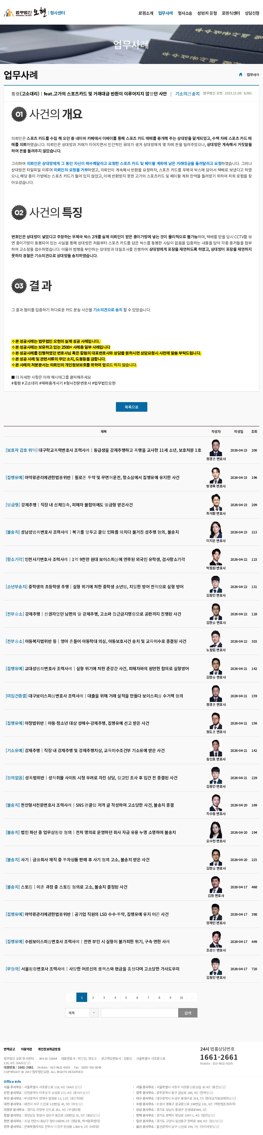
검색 (187, 1012)
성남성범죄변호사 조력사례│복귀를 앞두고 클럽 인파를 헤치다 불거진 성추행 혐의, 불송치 (92, 532)
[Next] (192, 997)
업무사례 (165, 13)
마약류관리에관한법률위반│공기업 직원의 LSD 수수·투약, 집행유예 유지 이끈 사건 (87, 914)
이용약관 (26, 1049)
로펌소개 (145, 13)
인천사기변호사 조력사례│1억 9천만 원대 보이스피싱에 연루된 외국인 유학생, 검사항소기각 (95, 559)
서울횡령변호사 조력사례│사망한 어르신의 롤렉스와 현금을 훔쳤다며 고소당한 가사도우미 (93, 969)
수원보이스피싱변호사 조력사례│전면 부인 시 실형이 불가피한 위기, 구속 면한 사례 (88, 941)
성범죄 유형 (207, 13)
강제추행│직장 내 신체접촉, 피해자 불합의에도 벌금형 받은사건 (69, 505)
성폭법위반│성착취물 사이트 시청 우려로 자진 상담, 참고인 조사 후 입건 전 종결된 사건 (91, 778)
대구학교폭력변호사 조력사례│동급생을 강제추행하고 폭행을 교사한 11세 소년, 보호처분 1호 (103, 450)
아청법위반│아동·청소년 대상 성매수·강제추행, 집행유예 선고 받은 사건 (77, 723)
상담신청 (252, 13)
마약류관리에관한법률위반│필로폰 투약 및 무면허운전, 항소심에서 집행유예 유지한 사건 (93, 477)
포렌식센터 (231, 13)
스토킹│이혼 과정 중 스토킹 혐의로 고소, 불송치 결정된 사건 (66, 887)
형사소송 (185, 13)
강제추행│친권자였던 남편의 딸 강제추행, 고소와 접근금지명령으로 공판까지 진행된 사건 (93, 614)
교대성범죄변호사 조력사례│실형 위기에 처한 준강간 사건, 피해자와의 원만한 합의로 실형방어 (97, 668)
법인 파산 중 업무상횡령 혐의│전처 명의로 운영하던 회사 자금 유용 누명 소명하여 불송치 (91, 832)
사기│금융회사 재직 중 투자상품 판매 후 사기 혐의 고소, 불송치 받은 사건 (77, 860)
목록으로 (131, 406)
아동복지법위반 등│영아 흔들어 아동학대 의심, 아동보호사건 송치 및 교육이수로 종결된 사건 (96, 641)
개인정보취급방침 (49, 1049)
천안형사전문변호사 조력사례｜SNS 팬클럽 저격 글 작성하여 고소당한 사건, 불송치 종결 (90, 805)
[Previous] (70, 997)
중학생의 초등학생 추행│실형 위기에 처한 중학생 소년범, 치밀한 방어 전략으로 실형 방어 (95, 587)
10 (181, 997)
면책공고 (9, 1049)
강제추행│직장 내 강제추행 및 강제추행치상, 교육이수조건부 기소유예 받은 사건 (85, 750)
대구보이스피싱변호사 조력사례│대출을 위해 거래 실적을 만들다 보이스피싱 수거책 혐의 (94, 696)
